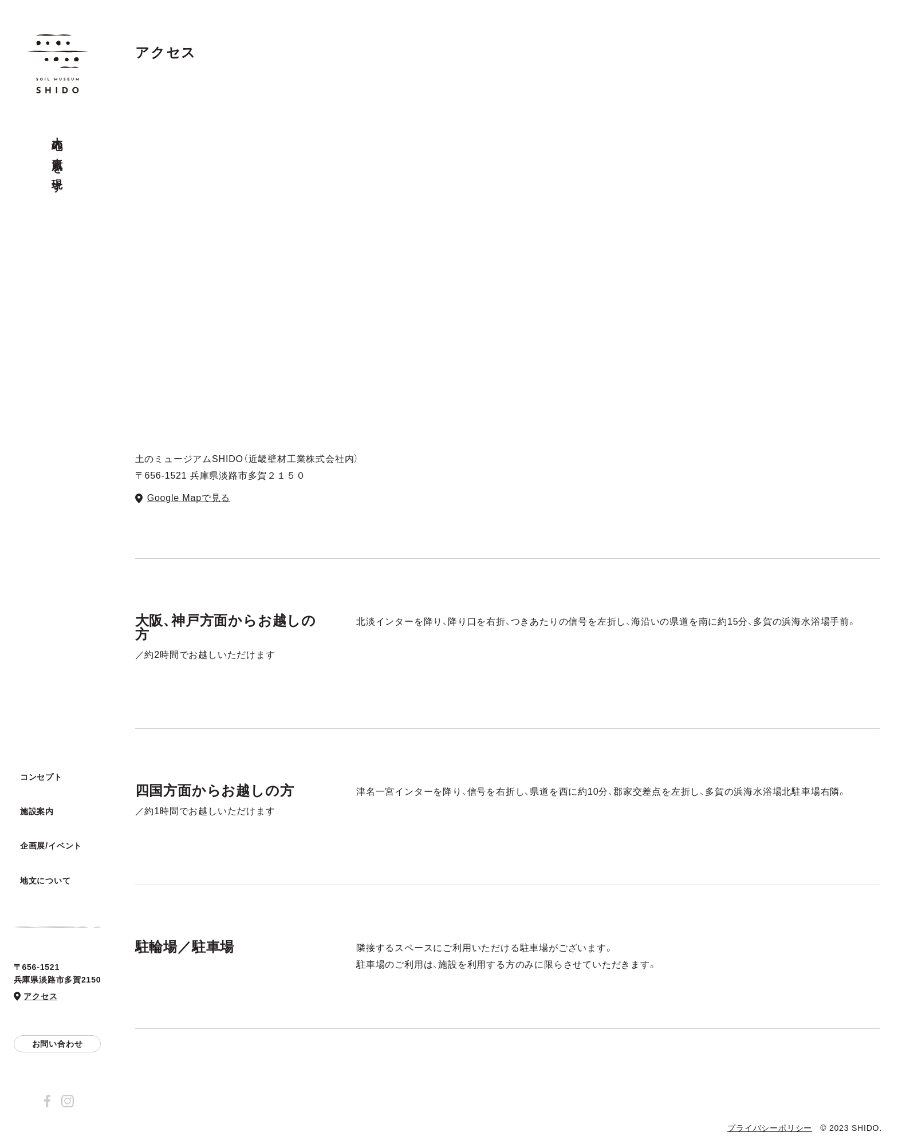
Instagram (67, 1101)
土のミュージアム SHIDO (57, 64)
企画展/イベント (51, 846)
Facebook (47, 1101)
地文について (45, 880)
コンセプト (41, 778)
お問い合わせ (57, 1043)
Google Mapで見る (189, 498)
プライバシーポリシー (769, 1128)
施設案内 (37, 812)
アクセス (40, 996)
